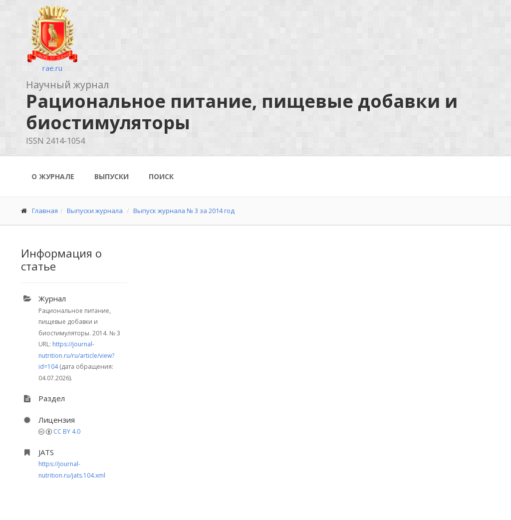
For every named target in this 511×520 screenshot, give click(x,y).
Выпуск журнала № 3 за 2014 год (184, 210)
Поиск (161, 176)
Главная (45, 210)
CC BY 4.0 (66, 431)
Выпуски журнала (95, 210)
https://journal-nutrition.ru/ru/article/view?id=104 (76, 355)
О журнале (52, 176)
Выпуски (111, 176)
